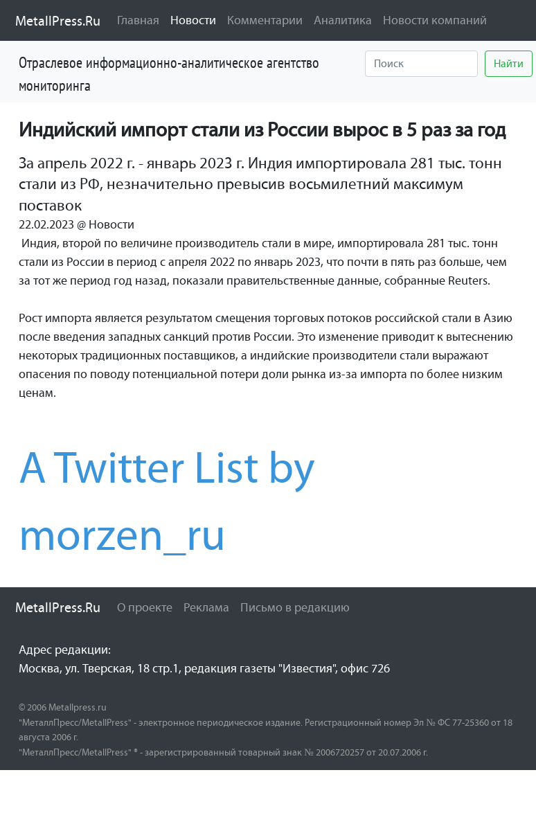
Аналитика (343, 20)
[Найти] (421, 64)
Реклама (206, 607)
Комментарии (265, 20)
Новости (196, 19)
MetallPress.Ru (57, 20)
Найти (509, 63)
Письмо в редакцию (295, 607)
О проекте (144, 607)
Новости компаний (435, 20)
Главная (138, 20)
